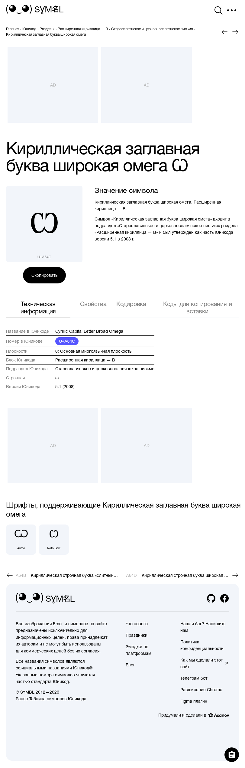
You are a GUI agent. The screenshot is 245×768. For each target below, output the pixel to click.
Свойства (93, 303)
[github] (211, 598)
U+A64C (67, 341)
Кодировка (131, 303)
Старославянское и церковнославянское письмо (104, 368)
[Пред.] (224, 31)
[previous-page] (12, 29)
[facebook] (224, 598)
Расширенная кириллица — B (85, 360)
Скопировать (44, 275)
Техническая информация (38, 307)
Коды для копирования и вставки (197, 307)
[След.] (235, 31)
